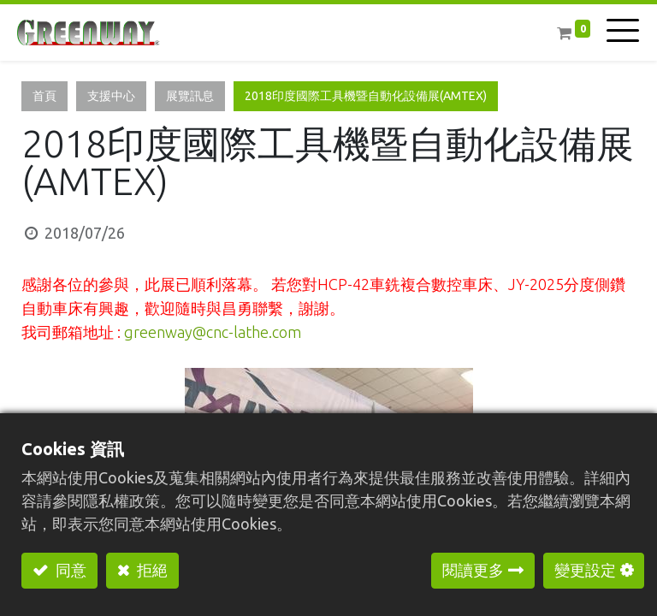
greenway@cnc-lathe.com (212, 332)
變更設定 (585, 569)
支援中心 (111, 96)
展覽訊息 (190, 96)
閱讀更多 (473, 569)
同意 (69, 569)
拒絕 (150, 569)
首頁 (44, 96)
